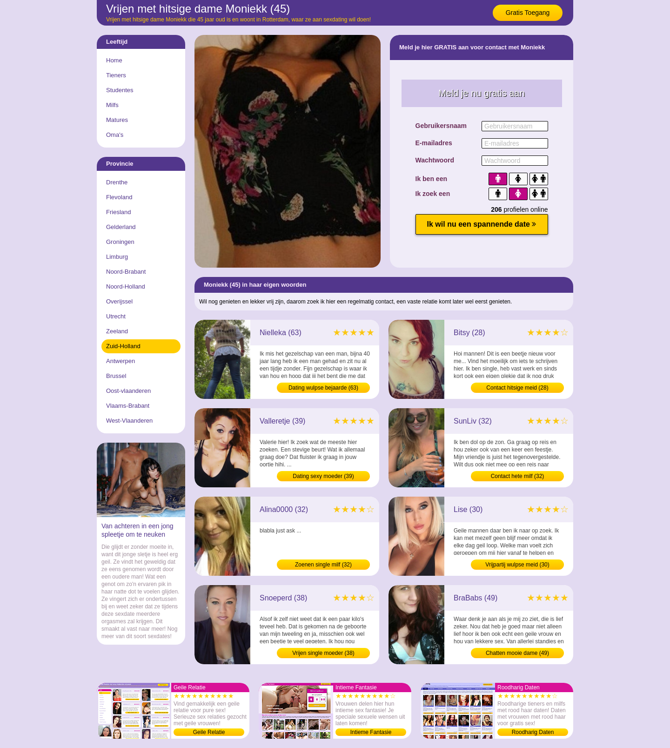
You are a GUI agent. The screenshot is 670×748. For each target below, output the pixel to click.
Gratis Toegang (528, 12)
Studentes (120, 90)
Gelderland (121, 226)
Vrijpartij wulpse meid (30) (517, 564)
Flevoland (119, 197)
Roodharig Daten (533, 732)
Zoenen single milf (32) (323, 564)
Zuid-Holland (123, 346)
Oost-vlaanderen (128, 390)
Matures (117, 119)
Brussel (116, 375)
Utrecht (116, 316)
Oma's (114, 134)
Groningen (120, 241)
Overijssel (119, 301)
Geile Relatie (209, 732)
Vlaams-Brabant (127, 405)
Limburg (117, 256)
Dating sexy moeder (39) (323, 476)
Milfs (112, 104)
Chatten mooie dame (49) (517, 653)
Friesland (118, 212)
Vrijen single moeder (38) (323, 653)
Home (114, 60)
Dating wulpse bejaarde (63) (323, 387)
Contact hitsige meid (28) (517, 387)
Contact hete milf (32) (517, 476)
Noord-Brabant (126, 271)
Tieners (116, 75)
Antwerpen (120, 360)
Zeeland (117, 331)
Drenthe (116, 182)
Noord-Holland (125, 286)
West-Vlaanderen (129, 420)
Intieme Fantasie (371, 732)
